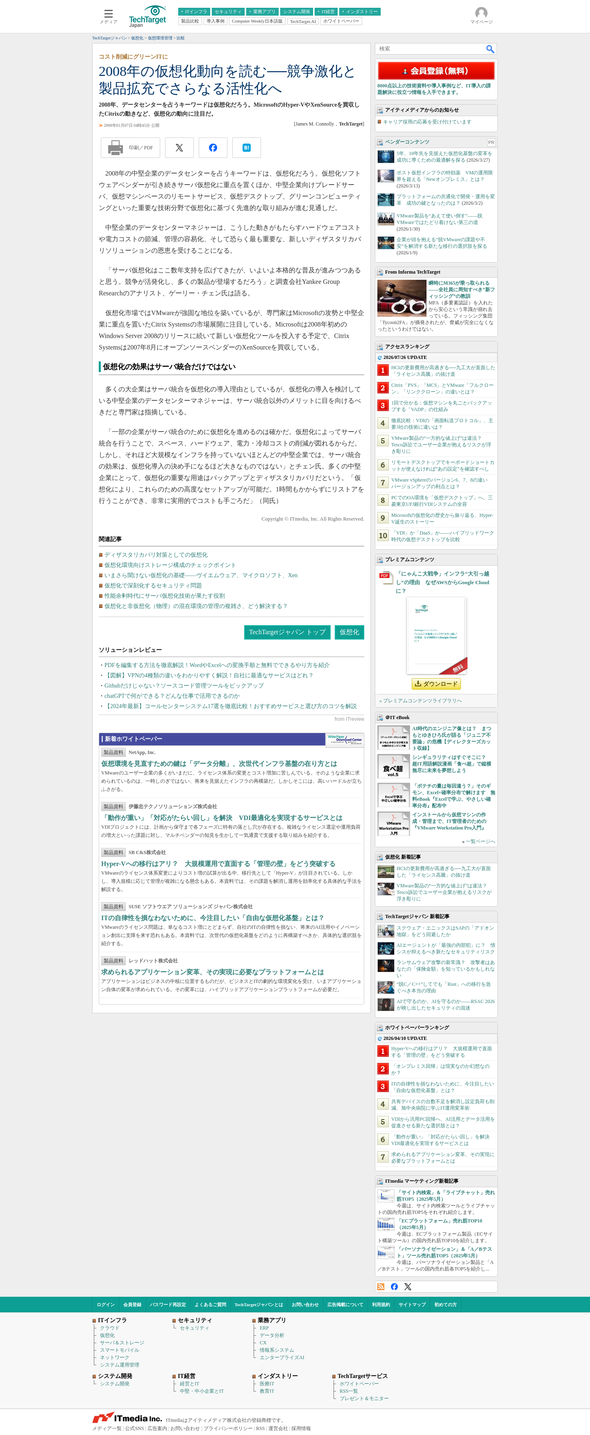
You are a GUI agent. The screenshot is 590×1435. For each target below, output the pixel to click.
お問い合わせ (305, 1304)
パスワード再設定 (168, 1304)
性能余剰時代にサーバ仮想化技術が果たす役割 (164, 596)
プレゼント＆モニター (364, 1398)
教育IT (267, 1391)
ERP (264, 1328)
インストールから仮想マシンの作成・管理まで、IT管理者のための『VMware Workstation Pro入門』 (449, 821)
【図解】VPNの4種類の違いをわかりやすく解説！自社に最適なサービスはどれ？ (209, 675)
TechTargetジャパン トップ (287, 631)
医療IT (267, 1384)
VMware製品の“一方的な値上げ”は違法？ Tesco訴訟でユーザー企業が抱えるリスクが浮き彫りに (441, 444)
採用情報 (301, 1428)
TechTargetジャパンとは (259, 1304)
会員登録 (132, 1304)
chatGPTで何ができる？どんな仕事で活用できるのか (172, 696)
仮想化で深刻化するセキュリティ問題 (153, 586)
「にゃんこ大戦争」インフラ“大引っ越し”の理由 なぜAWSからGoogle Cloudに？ (442, 582)
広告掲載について (345, 1304)
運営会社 (278, 1428)
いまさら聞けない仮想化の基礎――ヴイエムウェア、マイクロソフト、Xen (200, 575)
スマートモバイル (119, 1350)
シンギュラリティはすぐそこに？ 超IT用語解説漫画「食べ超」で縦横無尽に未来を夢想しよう (451, 763)
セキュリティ (194, 1328)
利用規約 (381, 1304)
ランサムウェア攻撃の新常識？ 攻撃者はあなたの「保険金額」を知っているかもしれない (446, 969)
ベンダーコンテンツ (407, 142)
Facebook (394, 1286)
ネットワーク (114, 1357)
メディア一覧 (107, 1428)
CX (263, 1343)
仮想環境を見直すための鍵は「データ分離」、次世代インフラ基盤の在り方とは (219, 763)
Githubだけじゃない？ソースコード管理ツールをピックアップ (184, 686)
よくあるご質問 (210, 1304)
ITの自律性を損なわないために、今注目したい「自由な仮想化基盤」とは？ (212, 917)
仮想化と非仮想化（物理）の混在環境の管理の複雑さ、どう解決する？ (196, 606)
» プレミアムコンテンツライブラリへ (420, 701)
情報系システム (277, 1350)
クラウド (110, 1328)
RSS (380, 1286)
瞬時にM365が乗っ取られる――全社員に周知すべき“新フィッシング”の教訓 (462, 289)
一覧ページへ (480, 841)
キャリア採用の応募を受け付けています (427, 122)
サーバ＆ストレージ (122, 1343)
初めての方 (445, 1304)
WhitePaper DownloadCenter (344, 740)
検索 (491, 49)
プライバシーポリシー (228, 1428)
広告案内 (157, 1428)
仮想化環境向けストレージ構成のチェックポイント (170, 565)
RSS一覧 (349, 1391)
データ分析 (272, 1335)
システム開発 (114, 1384)
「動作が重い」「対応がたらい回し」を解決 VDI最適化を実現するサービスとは (222, 817)
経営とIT (189, 1384)
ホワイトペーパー (359, 1384)
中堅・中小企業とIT (202, 1391)
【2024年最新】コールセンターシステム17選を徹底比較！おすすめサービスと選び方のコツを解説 (230, 706)
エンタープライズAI (282, 1357)
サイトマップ (412, 1304)
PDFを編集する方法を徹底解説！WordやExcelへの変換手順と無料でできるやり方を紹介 (217, 665)
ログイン (106, 1304)
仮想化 (349, 631)
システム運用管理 (119, 1365)
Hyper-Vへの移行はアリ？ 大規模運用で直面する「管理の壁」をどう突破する (218, 863)
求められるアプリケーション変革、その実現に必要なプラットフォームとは (212, 972)
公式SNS (134, 1428)
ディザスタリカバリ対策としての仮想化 (156, 555)
